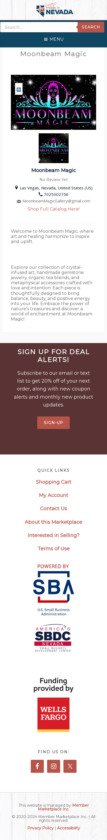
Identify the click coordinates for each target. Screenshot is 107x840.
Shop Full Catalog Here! (53, 209)
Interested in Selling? (54, 535)
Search (91, 27)
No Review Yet (53, 179)
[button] (57, 38)
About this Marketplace (53, 522)
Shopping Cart (53, 482)
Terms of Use (54, 549)
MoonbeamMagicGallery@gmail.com (53, 200)
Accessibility (68, 828)
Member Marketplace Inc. (63, 807)
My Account (53, 495)
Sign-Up (53, 422)
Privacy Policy (40, 828)
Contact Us (53, 509)
